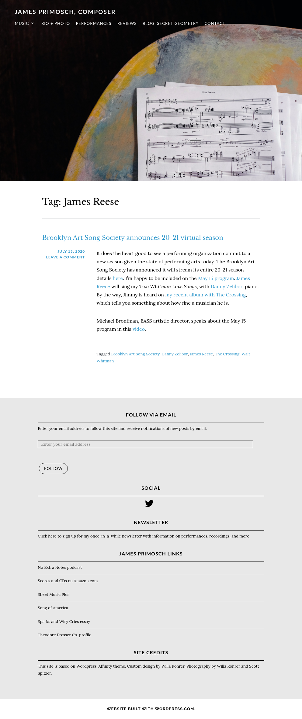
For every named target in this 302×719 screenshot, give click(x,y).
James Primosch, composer (58, 11)
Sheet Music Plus (53, 594)
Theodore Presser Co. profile (64, 635)
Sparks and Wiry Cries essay (64, 621)
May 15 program (216, 278)
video (139, 329)
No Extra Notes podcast (60, 567)
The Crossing (227, 354)
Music (15, 23)
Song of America (53, 607)
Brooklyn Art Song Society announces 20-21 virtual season (133, 237)
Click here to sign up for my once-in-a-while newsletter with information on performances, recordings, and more (143, 536)
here (118, 278)
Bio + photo (48, 23)
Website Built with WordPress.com (150, 709)
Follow (53, 468)
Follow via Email (151, 414)
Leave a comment (65, 257)
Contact (207, 23)
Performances (86, 23)
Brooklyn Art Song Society (135, 354)
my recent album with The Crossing (205, 295)
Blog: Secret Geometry (164, 23)
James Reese (201, 354)
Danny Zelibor (226, 286)
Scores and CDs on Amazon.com (68, 580)
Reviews (120, 23)
